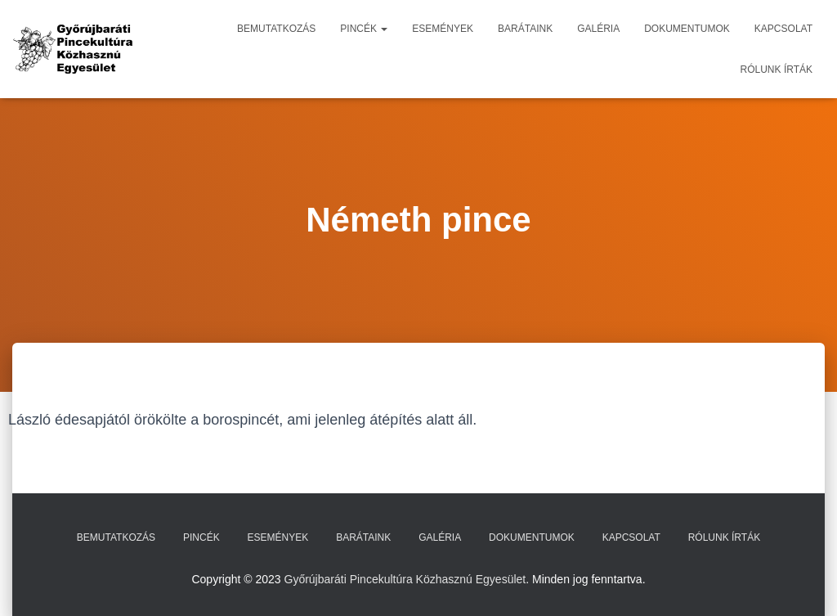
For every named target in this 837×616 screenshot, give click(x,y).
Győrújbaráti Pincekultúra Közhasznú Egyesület (405, 579)
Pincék (363, 28)
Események (442, 28)
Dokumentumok (687, 28)
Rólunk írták (776, 69)
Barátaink (525, 28)
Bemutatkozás (276, 28)
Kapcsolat (783, 28)
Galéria (598, 28)
